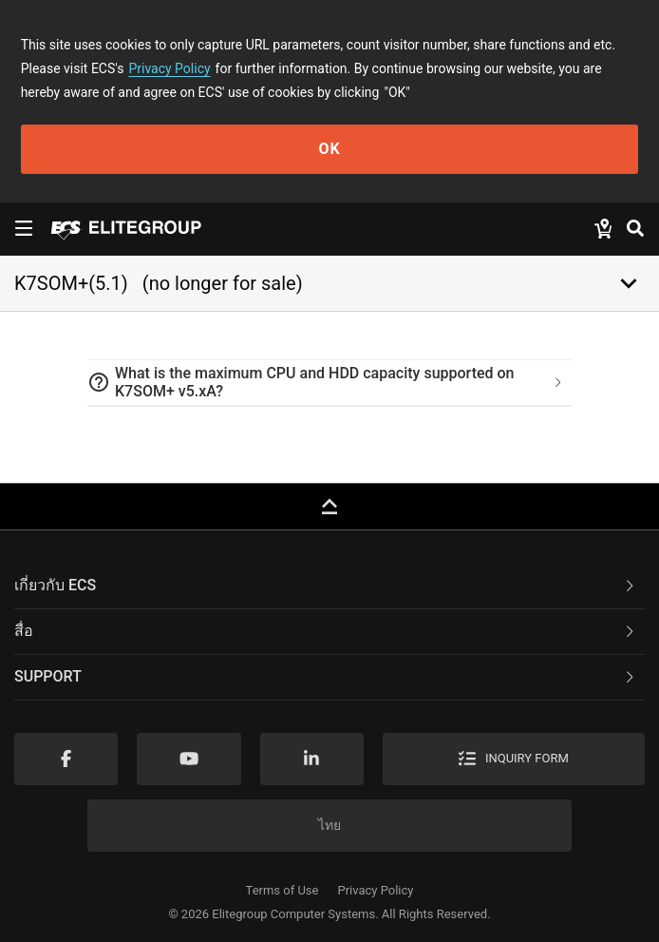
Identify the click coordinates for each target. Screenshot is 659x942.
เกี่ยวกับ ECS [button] (325, 585)
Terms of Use (282, 890)
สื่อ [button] (325, 631)
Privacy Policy (169, 68)
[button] (329, 383)
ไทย (329, 825)
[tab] (329, 383)
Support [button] (325, 676)
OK (329, 149)
